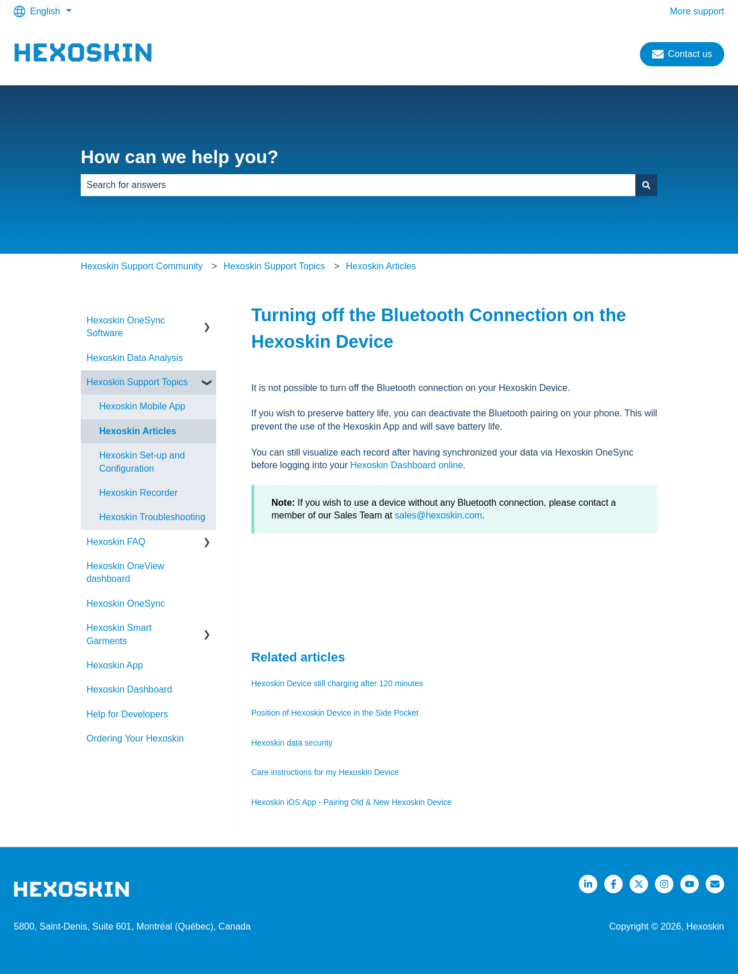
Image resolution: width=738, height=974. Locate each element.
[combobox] (358, 185)
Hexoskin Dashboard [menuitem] (129, 689)
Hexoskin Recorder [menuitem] (138, 493)
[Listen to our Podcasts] (689, 884)
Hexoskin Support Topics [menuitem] (137, 382)
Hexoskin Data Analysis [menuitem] (134, 358)
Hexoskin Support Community (142, 266)
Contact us (682, 54)
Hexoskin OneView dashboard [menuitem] (125, 572)
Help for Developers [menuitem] (127, 714)
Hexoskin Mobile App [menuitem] (142, 406)
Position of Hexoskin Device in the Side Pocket (335, 712)
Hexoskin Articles (381, 266)
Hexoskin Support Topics (274, 266)
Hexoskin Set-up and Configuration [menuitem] (142, 461)
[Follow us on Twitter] (639, 884)
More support (697, 11)
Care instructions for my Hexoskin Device (325, 772)
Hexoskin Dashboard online (406, 465)
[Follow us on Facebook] (613, 884)
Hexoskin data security (292, 742)
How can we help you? (179, 156)
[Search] (646, 185)
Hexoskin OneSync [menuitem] (125, 603)
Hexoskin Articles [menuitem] (137, 431)
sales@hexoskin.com (438, 515)
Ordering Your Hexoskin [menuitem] (135, 738)
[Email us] (715, 884)
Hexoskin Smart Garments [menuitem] (119, 634)
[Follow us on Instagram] (664, 884)
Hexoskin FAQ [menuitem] (115, 542)
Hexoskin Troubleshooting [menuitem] (152, 517)
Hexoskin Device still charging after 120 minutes (337, 683)
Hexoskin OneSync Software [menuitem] (125, 326)
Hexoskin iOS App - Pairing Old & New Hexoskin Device (351, 802)
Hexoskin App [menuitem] (114, 665)
